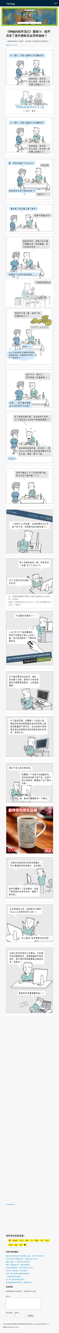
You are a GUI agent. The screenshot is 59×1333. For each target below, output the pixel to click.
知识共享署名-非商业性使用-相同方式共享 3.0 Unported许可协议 (27, 1326)
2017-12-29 (13, 45)
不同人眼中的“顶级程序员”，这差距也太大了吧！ (22, 1259)
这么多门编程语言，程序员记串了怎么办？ (20, 1268)
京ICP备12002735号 (13, 1329)
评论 (8, 1297)
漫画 (7, 45)
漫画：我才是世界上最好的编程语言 (18, 1273)
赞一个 (22, 1240)
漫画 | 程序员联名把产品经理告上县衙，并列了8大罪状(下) (25, 1256)
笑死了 (47, 1240)
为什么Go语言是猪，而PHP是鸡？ (17, 1270)
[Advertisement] (29, 1218)
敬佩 (16, 1245)
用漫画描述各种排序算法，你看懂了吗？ (19, 1282)
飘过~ (27, 1240)
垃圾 (20, 1245)
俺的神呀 (15, 1240)
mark (10, 1245)
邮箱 (17, 1315)
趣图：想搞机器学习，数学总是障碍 (18, 1265)
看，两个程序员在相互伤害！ (15, 1279)
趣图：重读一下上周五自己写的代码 (18, 1262)
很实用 (36, 1240)
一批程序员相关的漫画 (13, 1276)
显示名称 (9, 1315)
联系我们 (5, 1329)
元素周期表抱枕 (10, 1204)
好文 (42, 1240)
